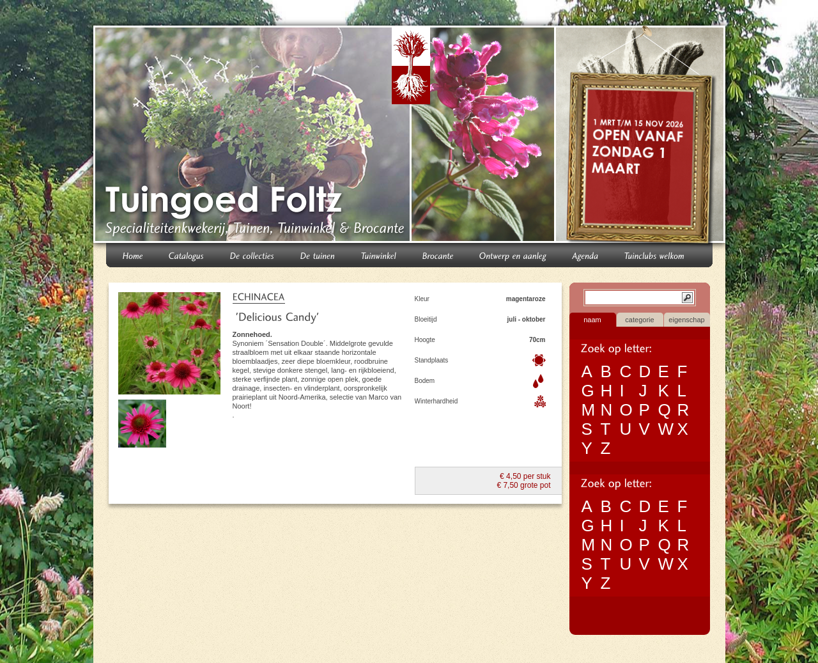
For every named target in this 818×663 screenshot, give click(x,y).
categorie (639, 320)
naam (592, 320)
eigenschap (686, 320)
